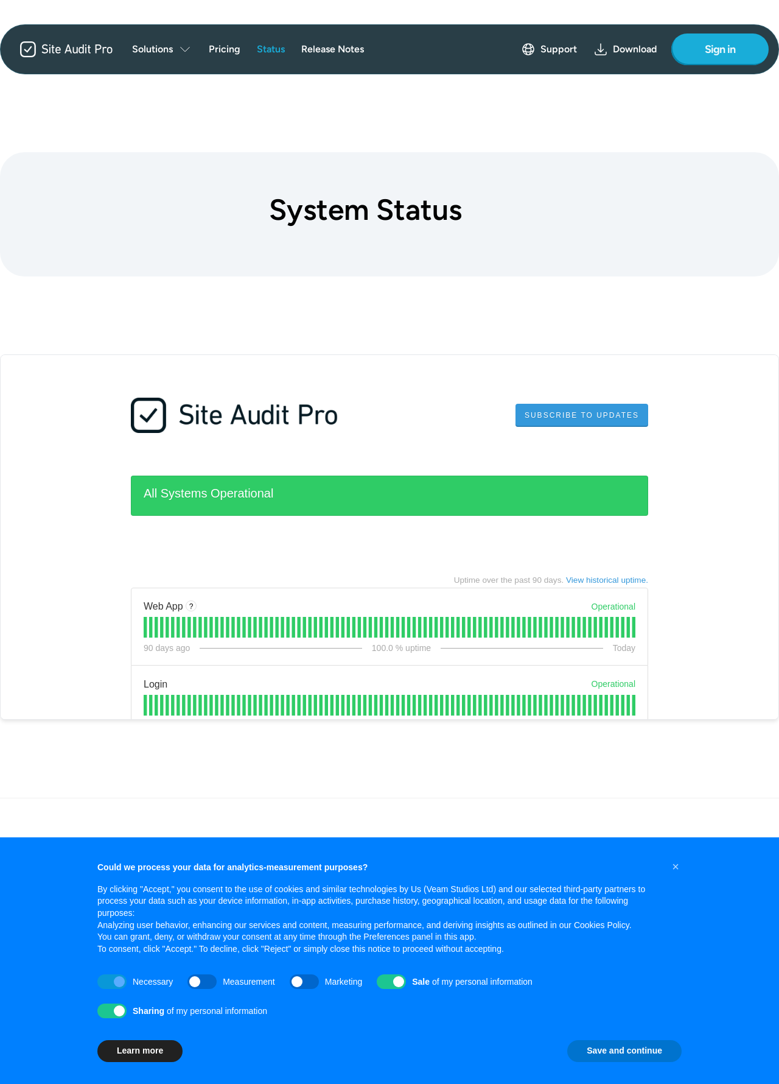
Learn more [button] (140, 1050)
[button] (675, 866)
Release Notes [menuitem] (332, 49)
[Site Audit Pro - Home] (57, 49)
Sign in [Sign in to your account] (720, 49)
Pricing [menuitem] (224, 49)
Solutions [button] (162, 49)
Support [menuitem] (549, 49)
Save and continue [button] (624, 1050)
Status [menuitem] (271, 49)
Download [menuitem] (625, 49)
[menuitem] (162, 49)
